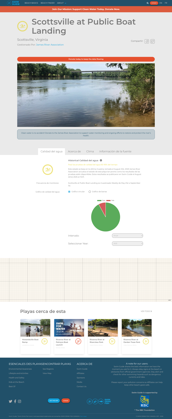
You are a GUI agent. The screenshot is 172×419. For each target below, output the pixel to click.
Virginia (41, 40)
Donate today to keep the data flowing (86, 59)
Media (79, 382)
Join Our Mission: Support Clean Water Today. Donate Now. (86, 9)
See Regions (48, 369)
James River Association (50, 44)
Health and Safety (16, 378)
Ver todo (146, 311)
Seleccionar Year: (78, 243)
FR (166, 3)
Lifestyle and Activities (18, 373)
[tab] (51, 151)
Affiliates (80, 373)
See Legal (83, 416)
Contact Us (81, 386)
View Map (47, 373)
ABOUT (60, 3)
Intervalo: (73, 235)
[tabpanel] (86, 203)
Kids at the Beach (16, 382)
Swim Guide (82, 369)
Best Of (12, 386)
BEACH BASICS (31, 3)
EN (161, 3)
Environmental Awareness (20, 369)
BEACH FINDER (48, 3)
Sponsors (81, 378)
